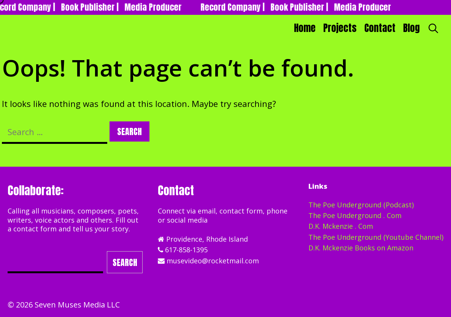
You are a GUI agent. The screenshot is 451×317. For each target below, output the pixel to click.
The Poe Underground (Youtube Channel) (375, 237)
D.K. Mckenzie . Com (340, 226)
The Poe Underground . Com (355, 215)
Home (305, 28)
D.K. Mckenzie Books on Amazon (360, 247)
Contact (379, 28)
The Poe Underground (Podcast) (361, 204)
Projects (340, 28)
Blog (411, 28)
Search (125, 262)
